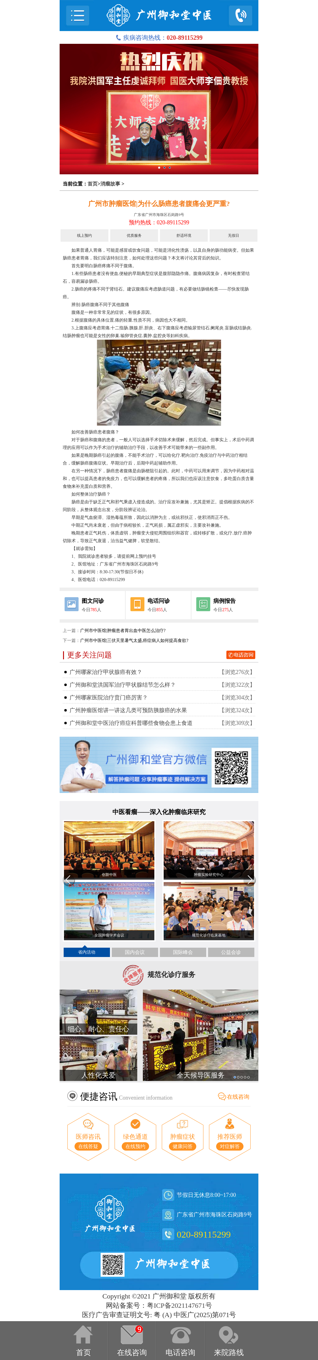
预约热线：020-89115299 (159, 222)
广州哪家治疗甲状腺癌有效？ (106, 672)
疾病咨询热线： (159, 37)
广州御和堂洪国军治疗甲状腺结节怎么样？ (123, 685)
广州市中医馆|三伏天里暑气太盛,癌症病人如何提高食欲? (134, 640)
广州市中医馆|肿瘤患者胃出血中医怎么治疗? (123, 630)
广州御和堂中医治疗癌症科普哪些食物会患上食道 (131, 723)
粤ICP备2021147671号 (179, 1305)
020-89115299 (204, 1234)
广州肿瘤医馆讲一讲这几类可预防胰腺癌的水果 (128, 710)
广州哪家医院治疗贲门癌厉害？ (109, 697)
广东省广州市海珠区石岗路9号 (159, 215)
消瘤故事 (110, 183)
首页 (93, 183)
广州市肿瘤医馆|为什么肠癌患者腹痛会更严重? (159, 204)
